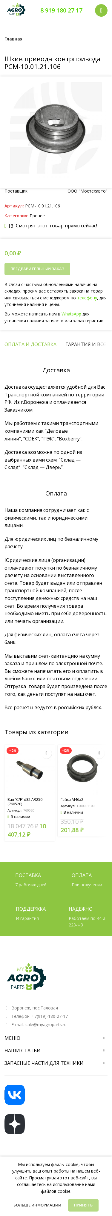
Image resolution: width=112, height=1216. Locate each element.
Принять (83, 1205)
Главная (13, 39)
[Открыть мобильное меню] (101, 10)
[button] (46, 753)
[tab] (30, 344)
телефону (85, 298)
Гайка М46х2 (72, 799)
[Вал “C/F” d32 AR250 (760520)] (29, 770)
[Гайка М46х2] (83, 770)
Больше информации (37, 1205)
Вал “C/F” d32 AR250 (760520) (24, 802)
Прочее (37, 215)
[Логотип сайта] (16, 10)
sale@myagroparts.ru (46, 1024)
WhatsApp (70, 313)
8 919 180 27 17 (61, 10)
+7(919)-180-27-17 (50, 1016)
